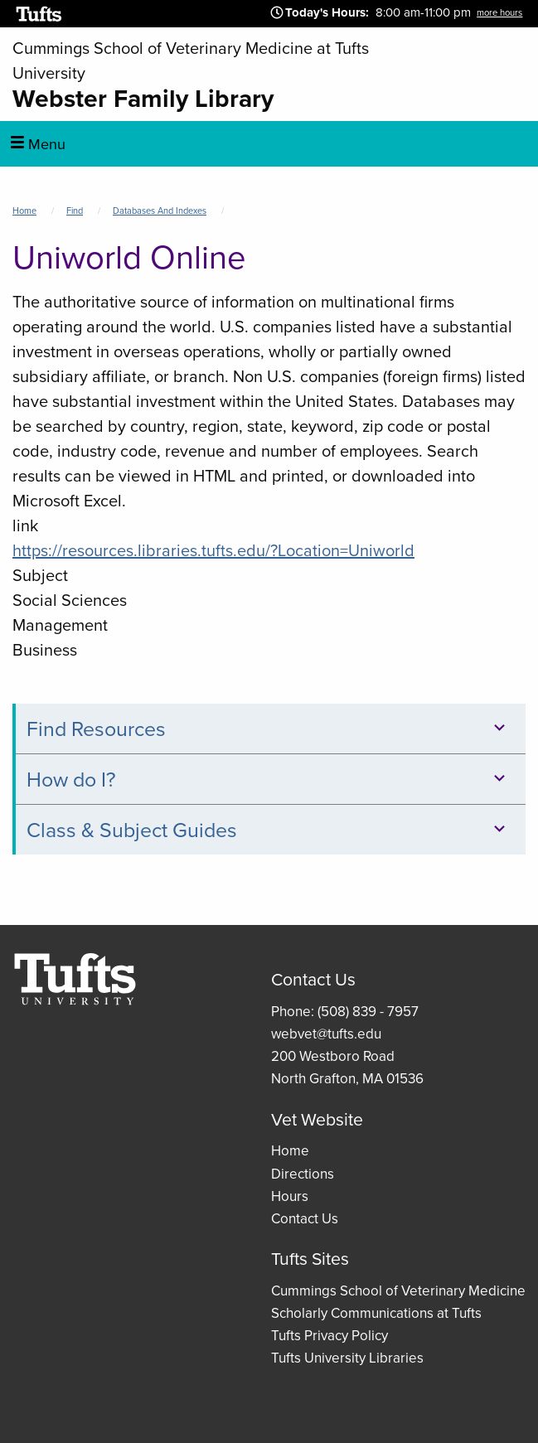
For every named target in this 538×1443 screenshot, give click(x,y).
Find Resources (269, 729)
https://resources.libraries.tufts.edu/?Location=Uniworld (213, 550)
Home (24, 210)
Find (74, 210)
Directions (302, 1174)
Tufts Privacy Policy (329, 1335)
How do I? (269, 779)
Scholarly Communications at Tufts (376, 1313)
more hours (499, 12)
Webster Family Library (143, 98)
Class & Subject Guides (269, 830)
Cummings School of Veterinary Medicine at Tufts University (190, 60)
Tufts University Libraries (347, 1358)
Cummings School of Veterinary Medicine (398, 1291)
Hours (289, 1196)
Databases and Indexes (159, 210)
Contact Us (304, 1218)
